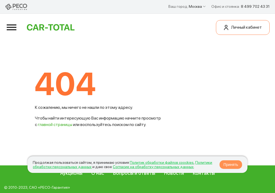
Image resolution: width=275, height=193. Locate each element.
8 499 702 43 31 (255, 6)
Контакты (204, 175)
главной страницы (55, 126)
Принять (230, 164)
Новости (174, 175)
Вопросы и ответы (134, 175)
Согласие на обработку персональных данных (153, 167)
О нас (97, 175)
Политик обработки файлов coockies (162, 162)
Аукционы (71, 175)
